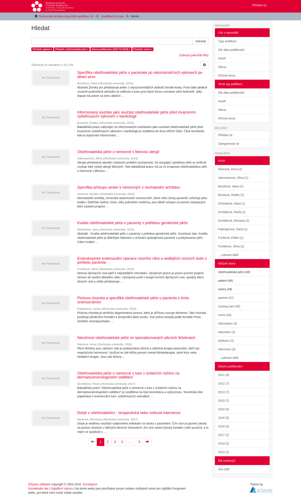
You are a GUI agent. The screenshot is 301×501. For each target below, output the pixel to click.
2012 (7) (223, 383)
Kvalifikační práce (112, 16)
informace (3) (226, 349)
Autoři (222, 58)
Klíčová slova (226, 75)
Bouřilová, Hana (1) (231, 186)
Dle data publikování (231, 49)
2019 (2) (223, 443)
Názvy (222, 67)
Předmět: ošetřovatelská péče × (71, 49)
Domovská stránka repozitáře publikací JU (66, 16)
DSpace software (39, 484)
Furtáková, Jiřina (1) (231, 246)
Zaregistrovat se (228, 143)
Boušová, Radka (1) (231, 195)
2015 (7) (223, 400)
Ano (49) (224, 469)
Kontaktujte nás (38, 488)
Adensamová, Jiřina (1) (233, 177)
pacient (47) (226, 297)
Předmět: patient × (42, 49)
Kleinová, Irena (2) (230, 169)
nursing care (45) (229, 306)
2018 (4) (223, 426)
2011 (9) (223, 375)
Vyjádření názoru (62, 488)
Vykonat (200, 41)
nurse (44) (225, 315)
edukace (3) (226, 340)
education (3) (226, 332)
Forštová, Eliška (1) (231, 237)
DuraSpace (90, 484)
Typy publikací (227, 41)
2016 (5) (223, 417)
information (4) (227, 323)
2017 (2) (223, 435)
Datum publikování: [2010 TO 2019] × (111, 49)
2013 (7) (223, 392)
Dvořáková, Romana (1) (233, 220)
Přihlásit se (225, 135)
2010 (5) (223, 409)
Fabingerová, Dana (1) (232, 229)
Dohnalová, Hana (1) (231, 203)
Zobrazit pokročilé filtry (193, 55)
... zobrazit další (228, 255)
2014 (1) (223, 452)
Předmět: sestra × (143, 49)
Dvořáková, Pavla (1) (232, 212)
